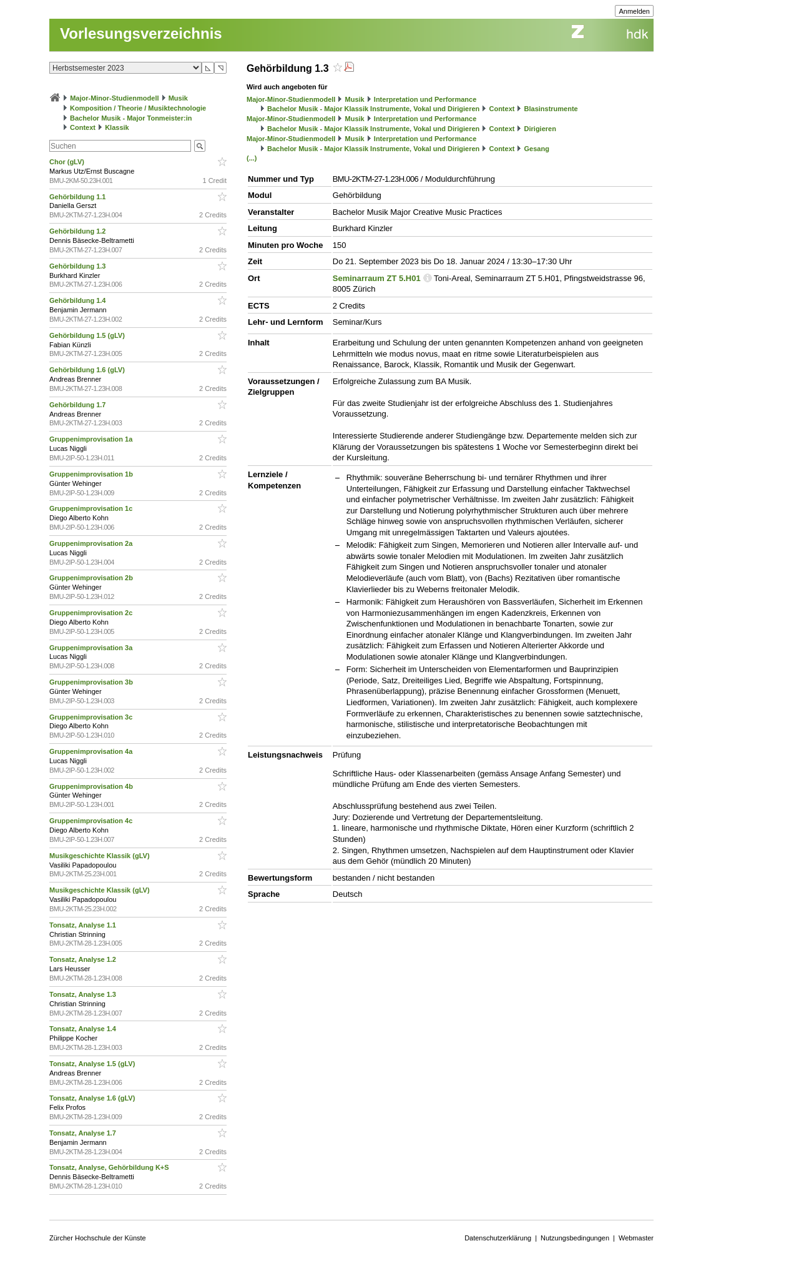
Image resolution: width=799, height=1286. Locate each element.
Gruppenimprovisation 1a (91, 439)
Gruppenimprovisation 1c (91, 508)
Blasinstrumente (551, 108)
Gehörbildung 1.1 (78, 196)
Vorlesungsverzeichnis (141, 33)
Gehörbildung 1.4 (78, 300)
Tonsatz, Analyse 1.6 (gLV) (93, 1098)
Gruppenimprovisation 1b (92, 474)
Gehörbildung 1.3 (78, 266)
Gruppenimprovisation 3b (92, 682)
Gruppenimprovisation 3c (91, 717)
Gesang (536, 148)
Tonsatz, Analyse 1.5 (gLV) (93, 1063)
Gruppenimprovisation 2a (91, 543)
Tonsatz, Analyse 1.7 (83, 1133)
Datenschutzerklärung (497, 1238)
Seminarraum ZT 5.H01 (377, 278)
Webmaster (636, 1238)
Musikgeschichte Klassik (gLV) (100, 855)
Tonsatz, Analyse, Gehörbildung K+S (110, 1167)
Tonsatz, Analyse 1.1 (83, 925)
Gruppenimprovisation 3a (91, 647)
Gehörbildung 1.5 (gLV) (88, 335)
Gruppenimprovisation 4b (92, 786)
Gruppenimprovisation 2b (92, 577)
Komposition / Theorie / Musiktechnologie (138, 108)
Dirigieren (540, 128)
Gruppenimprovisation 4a (91, 751)
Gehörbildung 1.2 (78, 231)
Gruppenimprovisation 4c (91, 820)
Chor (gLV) (67, 162)
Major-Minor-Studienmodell (114, 98)
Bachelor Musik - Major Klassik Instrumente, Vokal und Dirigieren (373, 108)
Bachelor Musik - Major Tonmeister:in (131, 118)
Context (83, 127)
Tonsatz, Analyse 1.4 (83, 1028)
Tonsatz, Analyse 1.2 (83, 959)
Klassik (117, 127)
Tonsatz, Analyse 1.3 (83, 994)
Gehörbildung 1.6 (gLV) (88, 369)
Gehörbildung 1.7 (78, 404)
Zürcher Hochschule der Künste (97, 1238)
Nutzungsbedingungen (575, 1238)
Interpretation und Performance (425, 99)
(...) (252, 158)
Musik (178, 98)
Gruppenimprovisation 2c (91, 612)
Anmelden (634, 11)
